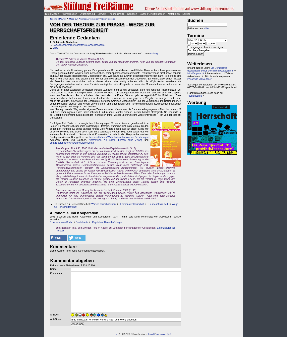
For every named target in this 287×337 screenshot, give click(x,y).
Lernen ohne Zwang (130, 140)
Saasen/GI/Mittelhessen (152, 14)
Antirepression (69, 14)
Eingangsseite (108, 18)
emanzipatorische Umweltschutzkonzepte (72, 142)
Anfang (154, 53)
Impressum (160, 334)
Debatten (132, 14)
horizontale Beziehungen (135, 137)
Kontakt (151, 334)
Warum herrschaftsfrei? (103, 204)
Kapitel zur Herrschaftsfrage (107, 222)
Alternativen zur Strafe (102, 140)
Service (186, 14)
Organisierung (87, 14)
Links (55, 47)
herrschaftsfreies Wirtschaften (105, 137)
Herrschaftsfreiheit (158, 204)
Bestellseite (82, 222)
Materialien (174, 14)
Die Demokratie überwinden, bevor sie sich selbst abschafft (210, 69)
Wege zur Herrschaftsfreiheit (84, 18)
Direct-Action (52, 14)
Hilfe (206, 28)
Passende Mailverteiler (199, 79)
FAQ (169, 334)
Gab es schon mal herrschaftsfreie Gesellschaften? (78, 45)
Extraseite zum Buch (61, 222)
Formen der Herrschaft (132, 204)
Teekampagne (194, 95)
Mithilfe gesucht (195, 73)
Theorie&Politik (116, 14)
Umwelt (102, 14)
